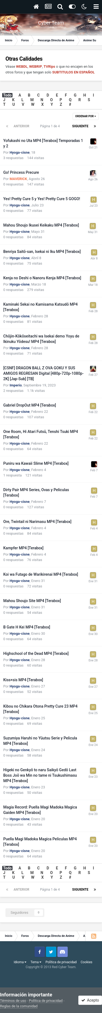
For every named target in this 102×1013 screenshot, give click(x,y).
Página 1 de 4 (50, 126)
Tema (35, 962)
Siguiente (80, 126)
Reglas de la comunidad (19, 1006)
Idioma (20, 962)
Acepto (90, 1000)
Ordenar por (85, 116)
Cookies (86, 962)
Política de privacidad (60, 962)
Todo (7, 95)
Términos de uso (13, 1001)
